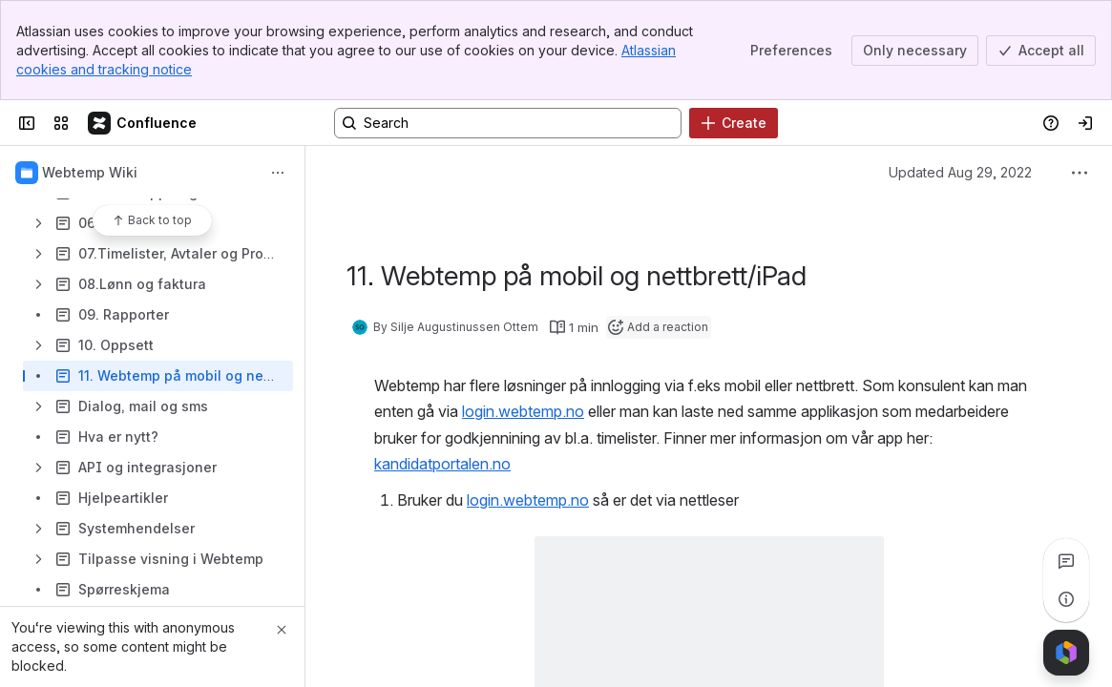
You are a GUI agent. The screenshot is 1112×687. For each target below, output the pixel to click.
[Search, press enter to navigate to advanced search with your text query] (508, 123)
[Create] (733, 123)
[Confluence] (143, 123)
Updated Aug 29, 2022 (960, 172)
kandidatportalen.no (442, 463)
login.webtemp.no (523, 411)
